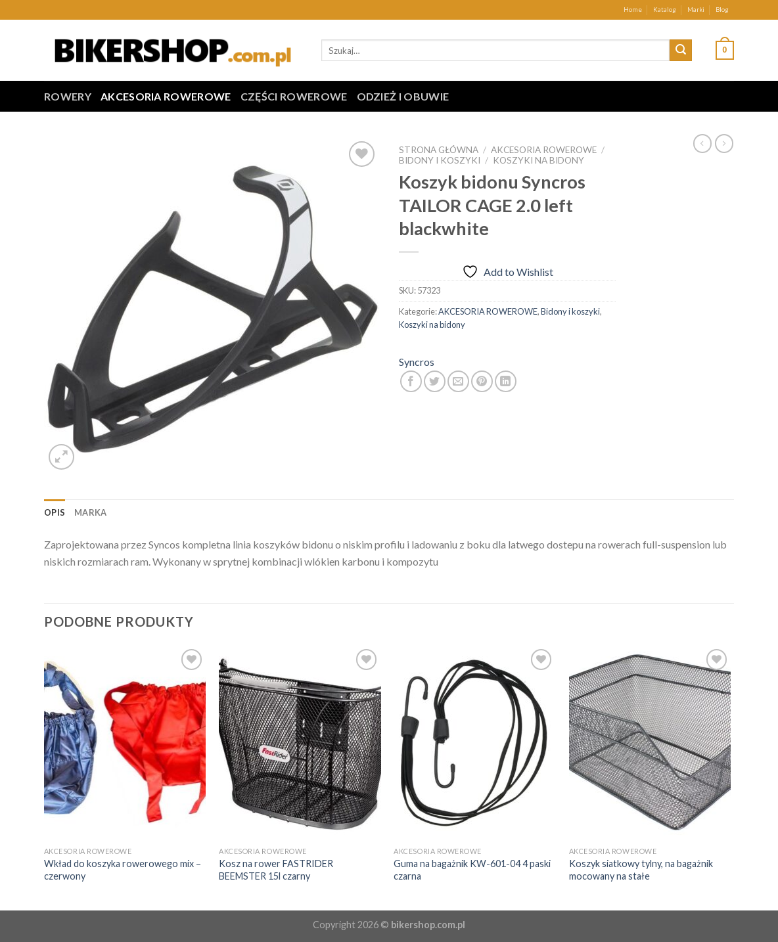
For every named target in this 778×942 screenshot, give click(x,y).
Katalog (664, 9)
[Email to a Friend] (458, 381)
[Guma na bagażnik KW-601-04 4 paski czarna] (475, 743)
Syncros (416, 361)
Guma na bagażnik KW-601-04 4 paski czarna (472, 870)
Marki (695, 9)
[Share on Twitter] (435, 381)
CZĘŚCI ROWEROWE (294, 96)
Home (633, 9)
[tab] (54, 512)
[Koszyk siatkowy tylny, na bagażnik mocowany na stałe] (650, 743)
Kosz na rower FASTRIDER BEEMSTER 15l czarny (276, 870)
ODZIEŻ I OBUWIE (403, 96)
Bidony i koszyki (439, 160)
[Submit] (681, 50)
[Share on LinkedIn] (505, 381)
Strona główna (438, 150)
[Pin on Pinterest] (482, 381)
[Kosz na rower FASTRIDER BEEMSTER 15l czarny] (300, 743)
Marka (90, 512)
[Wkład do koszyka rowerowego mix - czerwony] (125, 743)
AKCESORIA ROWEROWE (166, 96)
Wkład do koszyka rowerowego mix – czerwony (122, 870)
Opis (54, 512)
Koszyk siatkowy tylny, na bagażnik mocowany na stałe (641, 870)
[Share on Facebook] (411, 381)
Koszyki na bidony (538, 160)
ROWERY (67, 96)
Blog (722, 9)
